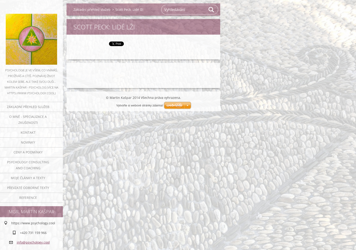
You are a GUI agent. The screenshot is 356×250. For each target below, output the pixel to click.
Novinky (28, 142)
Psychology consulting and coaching (28, 165)
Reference (28, 197)
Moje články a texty (28, 178)
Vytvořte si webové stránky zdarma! (139, 105)
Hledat (211, 9)
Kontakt (28, 132)
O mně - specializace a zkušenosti (28, 119)
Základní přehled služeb (28, 107)
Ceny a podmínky (28, 152)
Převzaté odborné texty (28, 188)
